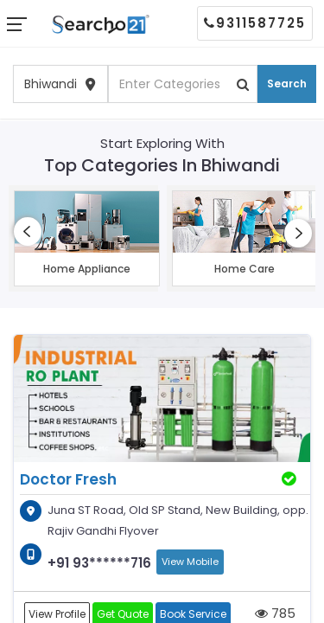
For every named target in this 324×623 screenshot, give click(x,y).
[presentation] (27, 231)
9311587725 (255, 23)
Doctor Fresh (68, 479)
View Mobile (190, 561)
